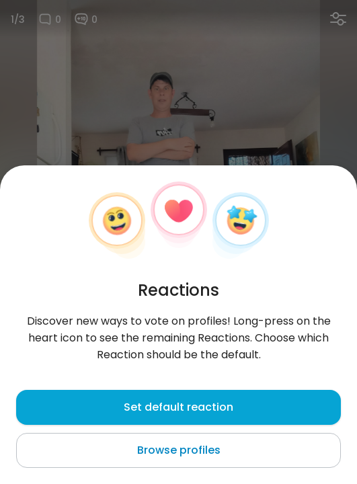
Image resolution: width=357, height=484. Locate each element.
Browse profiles (179, 450)
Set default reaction (178, 407)
